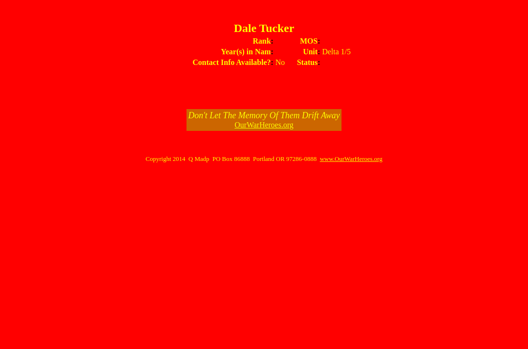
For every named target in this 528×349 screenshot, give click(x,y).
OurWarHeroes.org (263, 125)
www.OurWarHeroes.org (351, 158)
